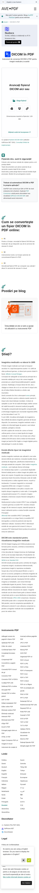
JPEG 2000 (17, 598)
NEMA (4, 560)
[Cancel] (23, 860)
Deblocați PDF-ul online (9, 686)
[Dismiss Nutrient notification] (36, 2)
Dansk (4, 763)
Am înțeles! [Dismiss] (26, 883)
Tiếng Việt (23, 767)
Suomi (22, 760)
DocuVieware (7, 832)
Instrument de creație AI (9, 747)
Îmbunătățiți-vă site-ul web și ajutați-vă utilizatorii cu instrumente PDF (19, 327)
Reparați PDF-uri (25, 708)
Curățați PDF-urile (7, 683)
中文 (21, 805)
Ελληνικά (23, 774)
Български (23, 777)
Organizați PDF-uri (26, 656)
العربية (22, 791)
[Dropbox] (20, 108)
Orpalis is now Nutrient (14, 2)
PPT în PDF (24, 698)
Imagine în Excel (7, 744)
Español (4, 774)
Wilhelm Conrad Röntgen (13, 374)
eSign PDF (5, 723)
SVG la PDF (24, 718)
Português (5, 802)
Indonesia (5, 781)
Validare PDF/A (25, 729)
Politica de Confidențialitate (10, 845)
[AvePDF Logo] (10, 8)
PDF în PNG (24, 667)
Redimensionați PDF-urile (28, 705)
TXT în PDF (24, 725)
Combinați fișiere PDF (9, 650)
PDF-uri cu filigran (26, 684)
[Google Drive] (12, 108)
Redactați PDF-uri (26, 701)
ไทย (21, 798)
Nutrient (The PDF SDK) (11, 825)
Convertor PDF (6, 676)
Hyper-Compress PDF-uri (10, 740)
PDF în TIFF (24, 677)
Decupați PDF (6, 690)
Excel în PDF (6, 727)
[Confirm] (29, 860)
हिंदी (21, 795)
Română (4, 805)
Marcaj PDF (24, 650)
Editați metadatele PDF (9, 703)
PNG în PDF (24, 694)
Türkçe (22, 770)
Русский (23, 784)
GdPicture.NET (8, 828)
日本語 (22, 809)
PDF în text (24, 674)
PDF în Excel (24, 660)
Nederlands (5, 791)
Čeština (4, 760)
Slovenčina (5, 809)
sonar (28, 395)
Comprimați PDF (7, 659)
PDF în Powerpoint (26, 670)
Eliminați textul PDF (8, 720)
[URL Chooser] (27, 108)
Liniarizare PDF (25, 646)
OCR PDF (23, 653)
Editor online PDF (7, 706)
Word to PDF (24, 739)
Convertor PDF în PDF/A (10, 679)
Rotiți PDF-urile (25, 712)
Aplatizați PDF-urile (8, 643)
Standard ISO (14, 560)
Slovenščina (5, 812)
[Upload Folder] (19, 101)
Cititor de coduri (7, 646)
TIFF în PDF (24, 722)
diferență (5, 515)
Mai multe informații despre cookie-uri (17, 877)
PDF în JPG (24, 663)
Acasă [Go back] (5, 22)
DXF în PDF (5, 700)
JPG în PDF (24, 643)
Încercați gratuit (13, 42)
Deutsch (4, 767)
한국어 (22, 802)
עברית (22, 788)
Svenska (23, 763)
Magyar (4, 788)
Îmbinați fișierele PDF (27, 742)
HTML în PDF (6, 737)
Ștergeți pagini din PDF (27, 746)
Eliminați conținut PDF (9, 710)
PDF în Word (24, 681)
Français (4, 777)
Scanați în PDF (25, 715)
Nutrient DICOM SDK (16, 140)
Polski (3, 798)
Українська (24, 781)
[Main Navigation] (35, 8)
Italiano (4, 784)
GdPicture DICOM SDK (17, 196)
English (4, 770)
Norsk (3, 795)
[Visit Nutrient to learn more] (3, 2)
